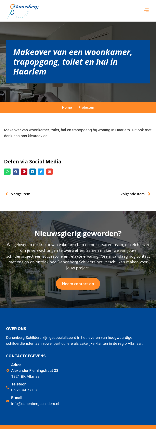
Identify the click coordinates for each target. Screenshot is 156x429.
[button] (146, 11)
